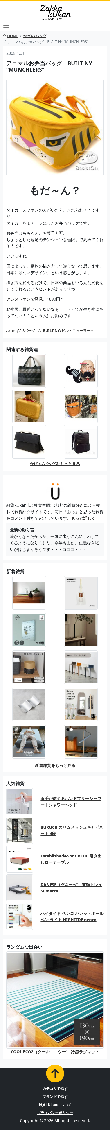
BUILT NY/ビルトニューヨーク (68, 330)
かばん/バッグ (34, 35)
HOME (10, 35)
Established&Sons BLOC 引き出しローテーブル (71, 859)
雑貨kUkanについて (55, 1104)
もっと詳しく (83, 518)
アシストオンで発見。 (26, 299)
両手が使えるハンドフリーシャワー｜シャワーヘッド (70, 802)
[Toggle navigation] (6, 25)
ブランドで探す (55, 1096)
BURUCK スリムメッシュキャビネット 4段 (71, 830)
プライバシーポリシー (55, 1112)
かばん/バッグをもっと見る (55, 463)
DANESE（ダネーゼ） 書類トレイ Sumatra (71, 888)
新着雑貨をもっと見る (55, 765)
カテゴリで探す (55, 1088)
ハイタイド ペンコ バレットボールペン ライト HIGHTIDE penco (71, 917)
